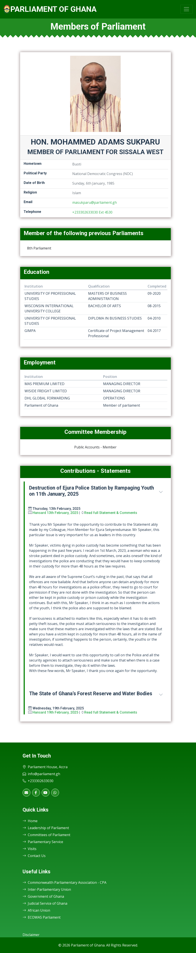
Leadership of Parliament (46, 827)
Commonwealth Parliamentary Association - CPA (64, 882)
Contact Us (34, 855)
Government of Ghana (43, 896)
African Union (36, 910)
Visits (29, 848)
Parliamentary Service (43, 841)
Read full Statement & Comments (110, 513)
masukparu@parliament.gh (94, 202)
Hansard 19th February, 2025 (55, 712)
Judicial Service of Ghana (45, 903)
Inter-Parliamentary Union (47, 889)
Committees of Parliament (46, 834)
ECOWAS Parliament (42, 917)
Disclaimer (31, 934)
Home (30, 820)
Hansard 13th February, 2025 (55, 513)
